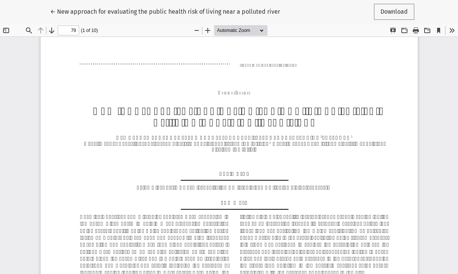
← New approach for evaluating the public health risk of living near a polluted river (165, 11)
